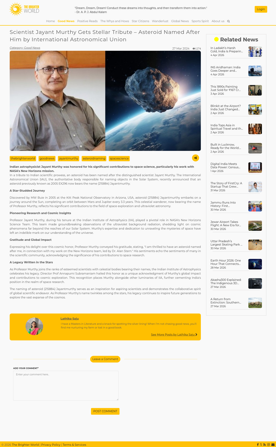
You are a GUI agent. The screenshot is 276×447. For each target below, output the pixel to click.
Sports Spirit (200, 21)
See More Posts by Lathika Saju (174, 334)
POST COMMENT (105, 411)
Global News (180, 21)
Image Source (17, 149)
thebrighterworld (23, 158)
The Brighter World (25, 444)
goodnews (47, 158)
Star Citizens (140, 21)
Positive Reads (87, 21)
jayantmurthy (68, 158)
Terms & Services (74, 444)
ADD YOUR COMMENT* (26, 368)
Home (51, 21)
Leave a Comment (105, 359)
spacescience (119, 158)
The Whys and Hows (115, 21)
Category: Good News (25, 48)
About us (218, 21)
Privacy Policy (50, 444)
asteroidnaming (94, 158)
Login (261, 9)
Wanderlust (160, 21)
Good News (66, 21)
